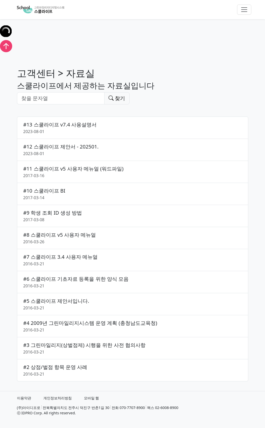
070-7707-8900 (132, 407)
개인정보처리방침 (57, 398)
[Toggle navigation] (244, 10)
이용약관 (24, 398)
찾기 (117, 98)
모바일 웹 (91, 398)
